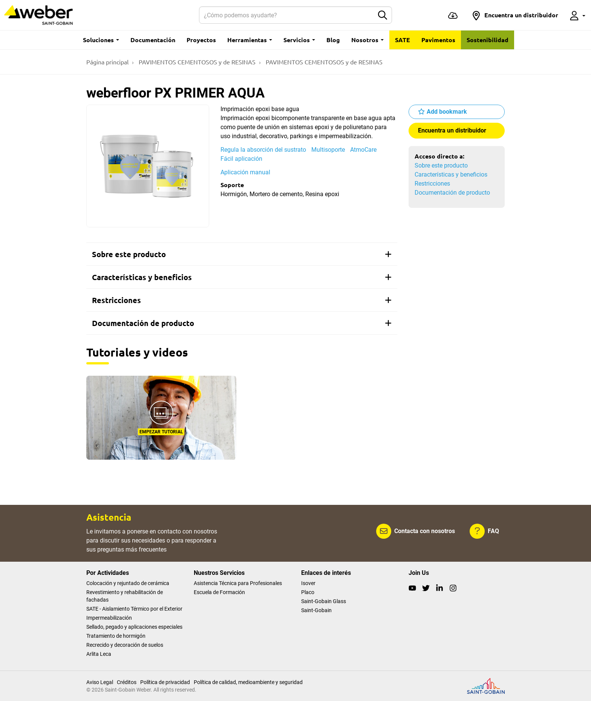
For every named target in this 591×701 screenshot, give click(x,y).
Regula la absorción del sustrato (263, 149)
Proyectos (201, 40)
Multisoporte (328, 149)
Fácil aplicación (241, 158)
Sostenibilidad (487, 40)
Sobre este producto (441, 165)
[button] (515, 15)
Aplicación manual (245, 172)
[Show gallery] (148, 166)
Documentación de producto (452, 192)
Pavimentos (438, 40)
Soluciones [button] (101, 40)
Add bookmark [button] (447, 111)
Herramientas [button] (249, 40)
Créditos (126, 682)
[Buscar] (286, 15)
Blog (333, 40)
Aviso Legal (99, 682)
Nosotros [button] (367, 40)
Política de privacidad (165, 682)
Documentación (152, 40)
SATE (402, 40)
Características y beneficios (451, 174)
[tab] (241, 254)
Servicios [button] (299, 40)
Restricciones (432, 183)
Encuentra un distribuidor (452, 130)
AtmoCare (363, 149)
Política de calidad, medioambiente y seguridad (248, 682)
